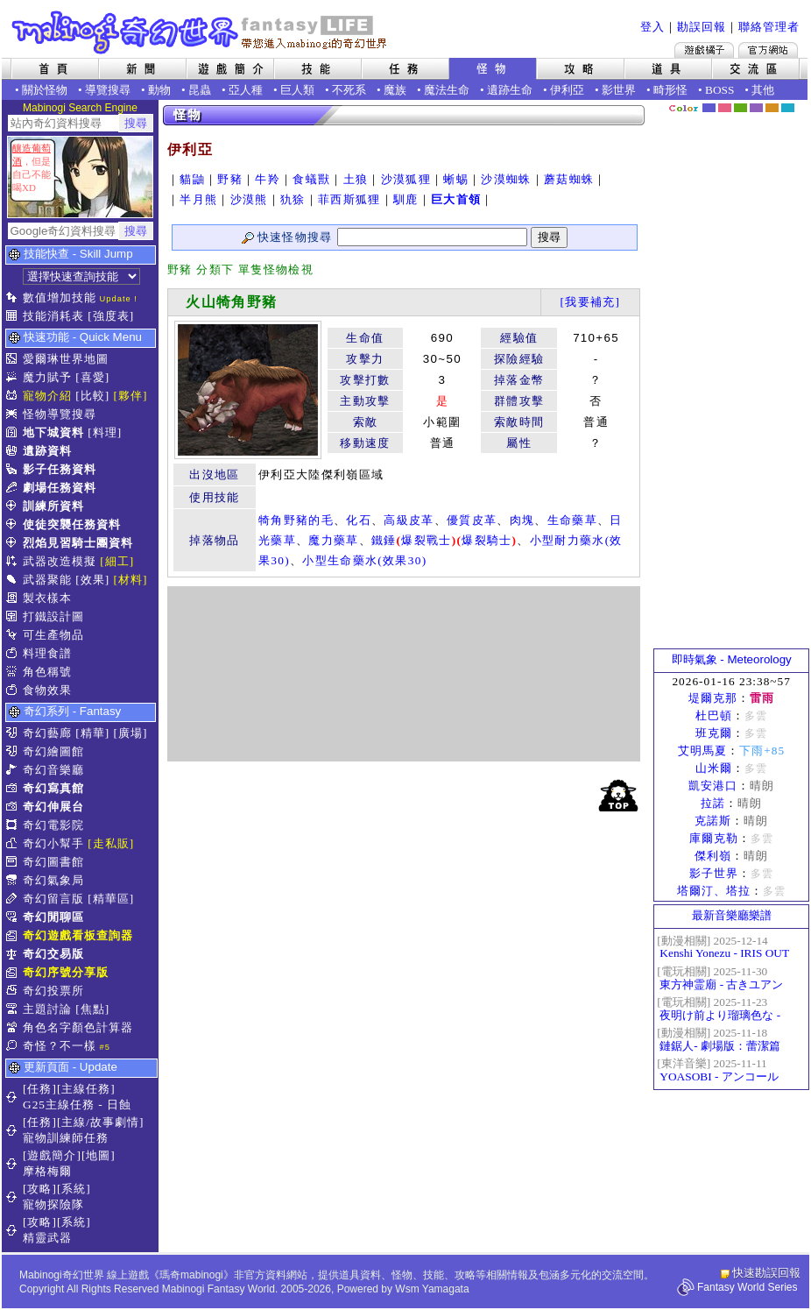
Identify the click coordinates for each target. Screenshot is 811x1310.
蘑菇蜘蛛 (569, 179)
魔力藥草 (333, 540)
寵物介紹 (47, 395)
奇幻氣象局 (53, 880)
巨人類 (297, 89)
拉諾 (713, 803)
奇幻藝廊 (47, 733)
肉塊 (522, 520)
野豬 (230, 179)
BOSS (719, 89)
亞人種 (246, 89)
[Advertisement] (404, 673)
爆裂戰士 (426, 540)
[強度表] (111, 315)
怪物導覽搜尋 (59, 414)
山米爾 (713, 768)
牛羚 (267, 179)
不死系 (349, 89)
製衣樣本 (47, 598)
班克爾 (713, 733)
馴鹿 (406, 199)
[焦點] (92, 1009)
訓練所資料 (53, 506)
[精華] (92, 733)
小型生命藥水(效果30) (364, 560)
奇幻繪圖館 (53, 751)
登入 (652, 26)
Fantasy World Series (747, 1287)
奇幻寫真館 (53, 788)
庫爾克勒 (713, 838)
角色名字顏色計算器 (78, 1027)
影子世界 (713, 873)
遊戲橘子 (704, 50)
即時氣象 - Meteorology (732, 659)
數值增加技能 (59, 297)
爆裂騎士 (486, 540)
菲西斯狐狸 (349, 199)
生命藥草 (572, 520)
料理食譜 (47, 653)
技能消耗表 (53, 315)
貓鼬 (192, 179)
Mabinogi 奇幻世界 (201, 32)
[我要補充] (590, 301)
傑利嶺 (713, 855)
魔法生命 (446, 89)
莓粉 (724, 107)
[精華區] (111, 898)
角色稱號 (47, 671)
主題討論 (47, 1009)
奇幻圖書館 (53, 861)
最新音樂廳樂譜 (732, 915)
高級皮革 (409, 520)
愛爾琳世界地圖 (66, 358)
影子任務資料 (59, 469)
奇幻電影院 (53, 825)
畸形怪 (670, 89)
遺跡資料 (47, 450)
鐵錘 (384, 540)
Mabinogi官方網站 (768, 50)
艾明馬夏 (702, 750)
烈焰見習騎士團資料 (78, 542)
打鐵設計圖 (53, 616)
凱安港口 (712, 785)
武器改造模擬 (59, 561)
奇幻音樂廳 (53, 769)
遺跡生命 (509, 89)
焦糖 (772, 107)
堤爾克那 (712, 698)
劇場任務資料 (59, 487)
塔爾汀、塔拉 (714, 890)
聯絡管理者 (769, 26)
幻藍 (709, 107)
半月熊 (198, 199)
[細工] (117, 561)
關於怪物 (44, 89)
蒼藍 (787, 107)
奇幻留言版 (53, 898)
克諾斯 (713, 820)
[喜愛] (92, 377)
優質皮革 (472, 520)
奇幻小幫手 (53, 843)
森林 (740, 107)
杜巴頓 (713, 715)
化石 (358, 520)
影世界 (619, 89)
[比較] (92, 395)
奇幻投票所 (53, 990)
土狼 (356, 179)
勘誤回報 (701, 26)
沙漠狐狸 (406, 179)
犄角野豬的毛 (296, 520)
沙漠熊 (249, 199)
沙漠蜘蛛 (506, 179)
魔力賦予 (47, 377)
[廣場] (131, 733)
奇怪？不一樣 (59, 1045)
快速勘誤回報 (766, 1272)
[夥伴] (131, 395)
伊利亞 (567, 89)
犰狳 (293, 199)
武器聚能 (47, 579)
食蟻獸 (311, 179)
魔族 (395, 89)
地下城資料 (53, 432)
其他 (762, 89)
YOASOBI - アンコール (718, 1076)
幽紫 (756, 107)
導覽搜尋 (107, 89)
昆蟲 (199, 89)
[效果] (92, 579)
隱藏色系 (798, 102)
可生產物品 (53, 634)
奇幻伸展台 (53, 806)
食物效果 (47, 690)
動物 (159, 89)
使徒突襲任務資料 (72, 524)
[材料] (131, 579)
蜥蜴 (456, 179)
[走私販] (111, 843)
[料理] (105, 432)
